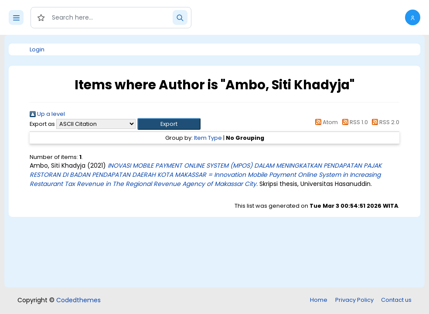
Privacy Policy (354, 300)
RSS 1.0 (353, 122)
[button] (412, 17)
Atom (325, 122)
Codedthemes (78, 300)
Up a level (47, 114)
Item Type (208, 138)
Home (318, 300)
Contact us (396, 300)
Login (37, 49)
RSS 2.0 (384, 122)
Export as (42, 124)
